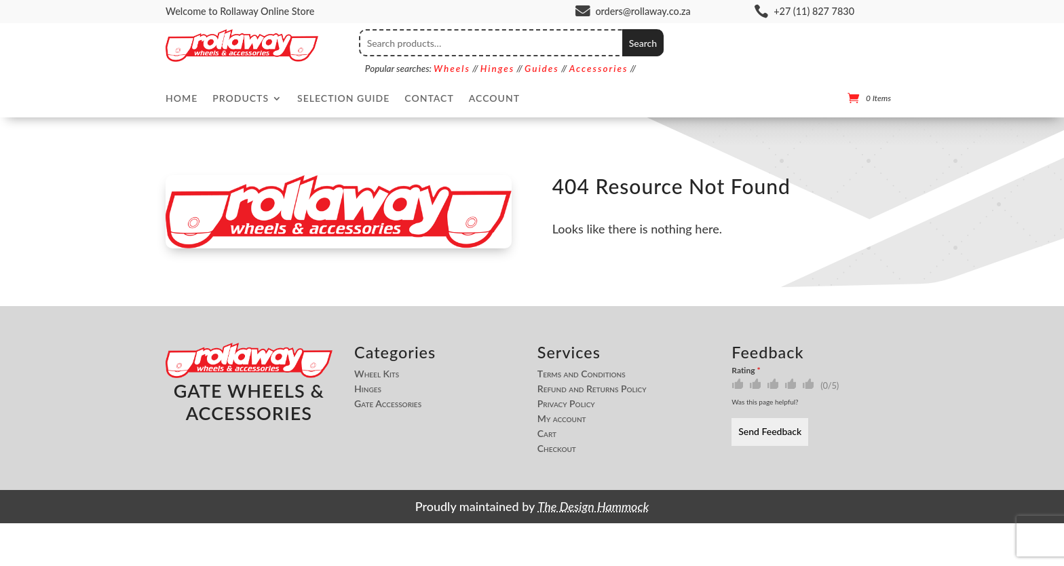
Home (181, 99)
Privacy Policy (566, 404)
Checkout (556, 448)
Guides (542, 68)
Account (494, 99)
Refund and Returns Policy (592, 389)
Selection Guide (343, 99)
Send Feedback (769, 431)
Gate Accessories (387, 404)
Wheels (452, 68)
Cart (546, 433)
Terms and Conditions (581, 374)
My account (561, 418)
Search (643, 43)
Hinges (497, 68)
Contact (428, 99)
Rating (746, 370)
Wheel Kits (376, 374)
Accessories (598, 68)
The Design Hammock (593, 506)
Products (240, 99)
